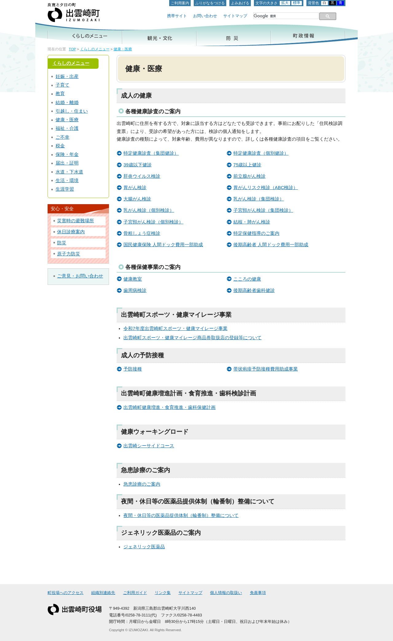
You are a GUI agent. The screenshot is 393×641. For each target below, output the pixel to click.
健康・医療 (123, 49)
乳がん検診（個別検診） (148, 210)
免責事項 (258, 593)
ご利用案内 (180, 3)
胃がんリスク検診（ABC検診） (265, 187)
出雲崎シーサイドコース (148, 445)
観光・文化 (159, 35)
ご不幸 (62, 137)
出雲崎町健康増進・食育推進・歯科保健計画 (169, 407)
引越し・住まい (72, 111)
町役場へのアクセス (66, 593)
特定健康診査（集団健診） (151, 153)
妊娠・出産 (67, 76)
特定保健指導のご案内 (256, 233)
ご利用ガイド (135, 593)
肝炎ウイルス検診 (141, 176)
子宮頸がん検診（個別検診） (153, 221)
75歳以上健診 (247, 164)
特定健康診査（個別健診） (261, 153)
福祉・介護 (67, 128)
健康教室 (132, 279)
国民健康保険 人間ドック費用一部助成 (163, 244)
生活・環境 (67, 180)
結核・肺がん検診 (251, 221)
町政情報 (308, 35)
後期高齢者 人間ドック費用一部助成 (270, 244)
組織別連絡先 (103, 593)
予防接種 (132, 369)
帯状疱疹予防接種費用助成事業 (265, 369)
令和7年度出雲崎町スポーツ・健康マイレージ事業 (175, 328)
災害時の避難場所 (75, 220)
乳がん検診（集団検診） (258, 198)
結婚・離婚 (67, 102)
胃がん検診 (134, 187)
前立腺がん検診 (249, 176)
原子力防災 (68, 253)
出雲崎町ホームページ (74, 12)
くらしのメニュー (85, 35)
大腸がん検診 (137, 198)
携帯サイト (177, 16)
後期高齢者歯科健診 (254, 290)
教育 (60, 93)
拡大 (285, 3)
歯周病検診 (134, 290)
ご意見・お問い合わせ (80, 276)
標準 (296, 3)
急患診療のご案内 (141, 484)
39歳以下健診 (137, 164)
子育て (62, 85)
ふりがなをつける (210, 3)
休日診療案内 (71, 231)
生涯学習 (65, 189)
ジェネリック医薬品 (144, 546)
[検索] (285, 16)
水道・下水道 (69, 171)
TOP (72, 49)
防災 (233, 35)
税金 (60, 145)
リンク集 (163, 593)
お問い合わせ (205, 16)
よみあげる (240, 3)
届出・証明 (67, 163)
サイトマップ (235, 16)
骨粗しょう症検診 (141, 233)
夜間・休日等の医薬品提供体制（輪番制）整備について (181, 515)
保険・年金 (67, 154)
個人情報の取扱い (226, 593)
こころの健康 (247, 279)
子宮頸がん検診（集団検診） (263, 210)
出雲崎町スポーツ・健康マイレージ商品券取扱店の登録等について (192, 337)
